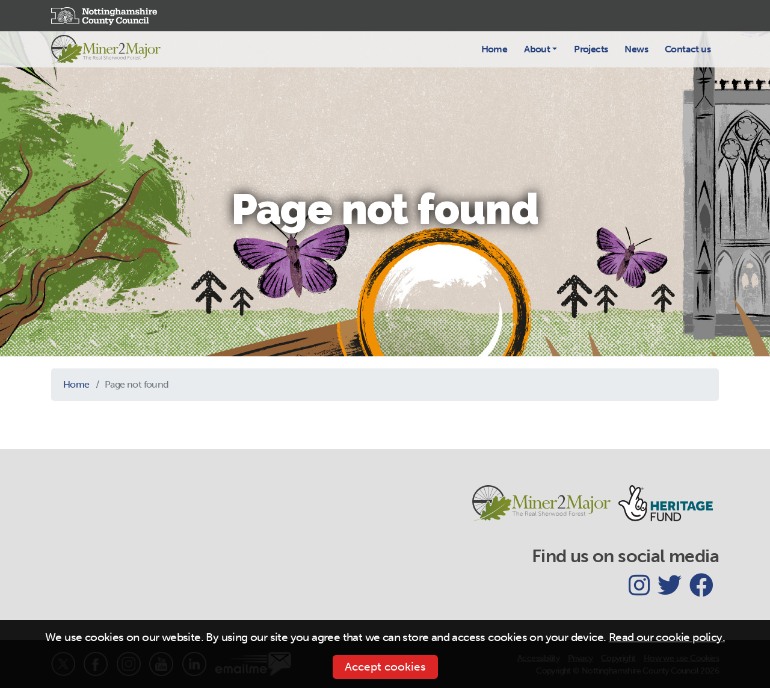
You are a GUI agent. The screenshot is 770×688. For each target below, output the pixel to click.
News (636, 49)
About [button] (537, 49)
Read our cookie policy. (667, 637)
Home (494, 49)
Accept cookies (385, 667)
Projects (591, 49)
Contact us (687, 49)
